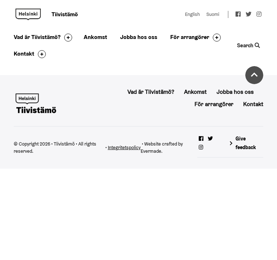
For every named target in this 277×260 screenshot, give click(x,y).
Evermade (151, 151)
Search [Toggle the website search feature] (248, 45)
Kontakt (24, 53)
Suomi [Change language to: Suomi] (212, 14)
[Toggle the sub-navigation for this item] (66, 37)
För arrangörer (189, 37)
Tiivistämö (28, 14)
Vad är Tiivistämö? (37, 37)
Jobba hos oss (138, 37)
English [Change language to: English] (192, 14)
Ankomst (95, 37)
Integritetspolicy (124, 147)
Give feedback (246, 142)
